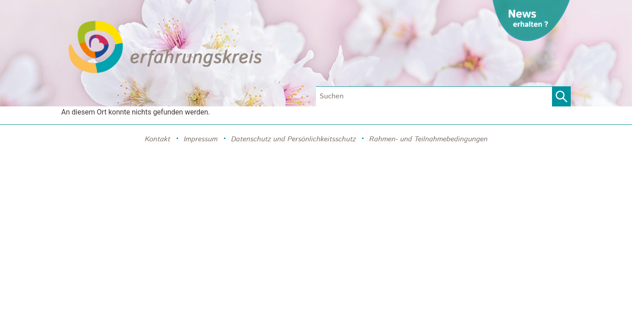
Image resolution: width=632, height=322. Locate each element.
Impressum (201, 139)
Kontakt (157, 139)
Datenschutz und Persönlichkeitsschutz (293, 139)
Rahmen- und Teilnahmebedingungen (428, 139)
